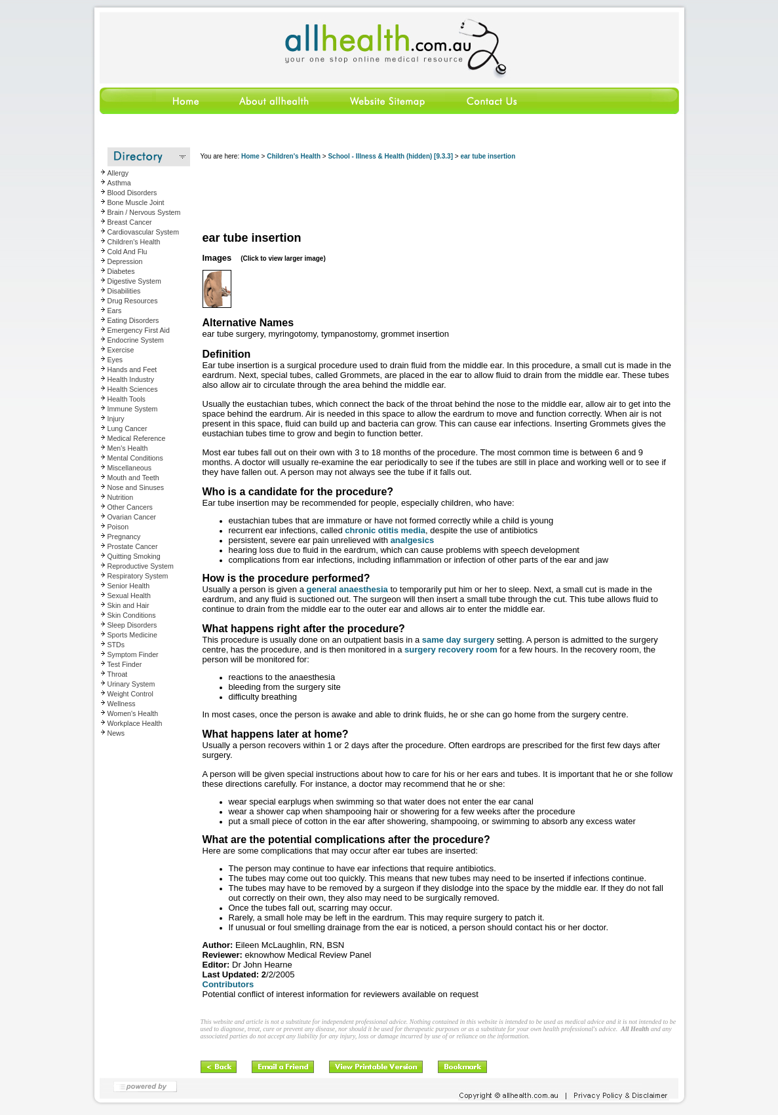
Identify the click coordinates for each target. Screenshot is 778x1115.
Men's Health (127, 448)
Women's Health (133, 713)
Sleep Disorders (132, 625)
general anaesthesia (346, 589)
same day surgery (458, 640)
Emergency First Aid (138, 330)
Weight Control (130, 694)
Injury (116, 419)
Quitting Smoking (134, 556)
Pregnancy (124, 536)
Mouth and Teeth (133, 478)
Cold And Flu (127, 251)
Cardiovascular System (143, 232)
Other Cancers (130, 507)
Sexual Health (129, 595)
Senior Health (128, 586)
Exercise (120, 350)
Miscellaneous (129, 468)
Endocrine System (135, 340)
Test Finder (124, 664)
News (116, 733)
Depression (125, 261)
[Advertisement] (439, 196)
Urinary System (131, 684)
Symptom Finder (133, 654)
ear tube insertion (487, 156)
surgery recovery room (450, 649)
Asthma (119, 183)
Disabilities (124, 291)
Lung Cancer (127, 428)
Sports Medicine (132, 635)
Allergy (118, 173)
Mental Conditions (135, 458)
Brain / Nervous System (144, 212)
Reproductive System (140, 566)
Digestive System (134, 281)
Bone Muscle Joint (136, 202)
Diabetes (121, 271)
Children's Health (134, 242)
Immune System (132, 409)
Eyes (115, 360)
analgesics (413, 540)
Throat (117, 674)
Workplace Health (135, 723)
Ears (114, 310)
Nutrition (120, 497)
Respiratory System (137, 576)
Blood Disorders (132, 193)
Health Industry (131, 379)
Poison (118, 527)
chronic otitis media (385, 530)
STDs (116, 645)
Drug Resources (132, 301)
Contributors (228, 984)
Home (250, 156)
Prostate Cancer (132, 546)
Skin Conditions (131, 615)
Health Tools (126, 399)
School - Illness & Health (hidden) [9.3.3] (390, 156)
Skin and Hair (128, 605)
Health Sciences (132, 389)
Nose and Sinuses (136, 487)
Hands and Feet (132, 369)
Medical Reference (136, 438)
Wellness (121, 704)
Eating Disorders (133, 320)
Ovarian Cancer (132, 517)
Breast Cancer (129, 222)
